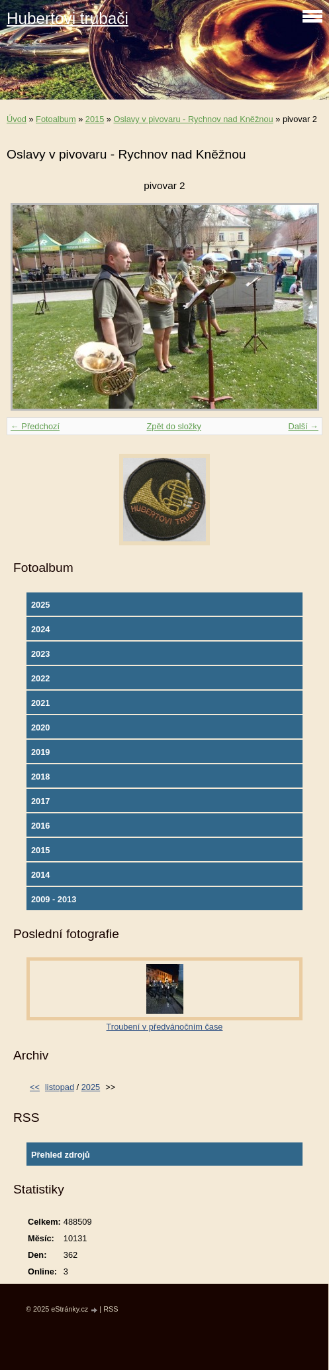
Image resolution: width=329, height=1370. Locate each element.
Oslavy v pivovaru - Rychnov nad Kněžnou (193, 119)
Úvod (16, 119)
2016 (40, 826)
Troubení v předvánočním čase (165, 1027)
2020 (40, 727)
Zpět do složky (173, 426)
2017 (40, 801)
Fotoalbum (55, 119)
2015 (94, 119)
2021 (40, 703)
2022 (40, 678)
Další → (303, 426)
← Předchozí (35, 426)
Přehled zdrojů (60, 1155)
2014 (40, 875)
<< (35, 1087)
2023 (40, 654)
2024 (40, 629)
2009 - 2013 (53, 899)
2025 (40, 605)
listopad (59, 1087)
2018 (40, 777)
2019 (40, 752)
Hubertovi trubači (67, 18)
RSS (110, 1309)
